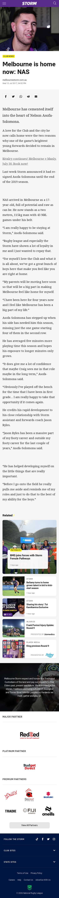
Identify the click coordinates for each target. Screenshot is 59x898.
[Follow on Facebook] (42, 839)
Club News (8, 56)
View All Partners (29, 825)
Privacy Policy (36, 873)
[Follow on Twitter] (48, 839)
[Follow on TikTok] (37, 839)
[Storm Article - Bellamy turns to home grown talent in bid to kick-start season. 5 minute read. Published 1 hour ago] (29, 586)
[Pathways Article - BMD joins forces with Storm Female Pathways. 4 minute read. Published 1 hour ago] (29, 547)
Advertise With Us (43, 880)
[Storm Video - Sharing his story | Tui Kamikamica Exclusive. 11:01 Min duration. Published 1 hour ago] (29, 607)
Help (19, 880)
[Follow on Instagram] (54, 839)
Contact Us (28, 880)
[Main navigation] (4, 3)
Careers (12, 880)
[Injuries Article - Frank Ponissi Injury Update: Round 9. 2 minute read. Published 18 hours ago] (29, 628)
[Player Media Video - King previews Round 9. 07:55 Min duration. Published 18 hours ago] (29, 649)
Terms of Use (22, 873)
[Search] (54, 3)
